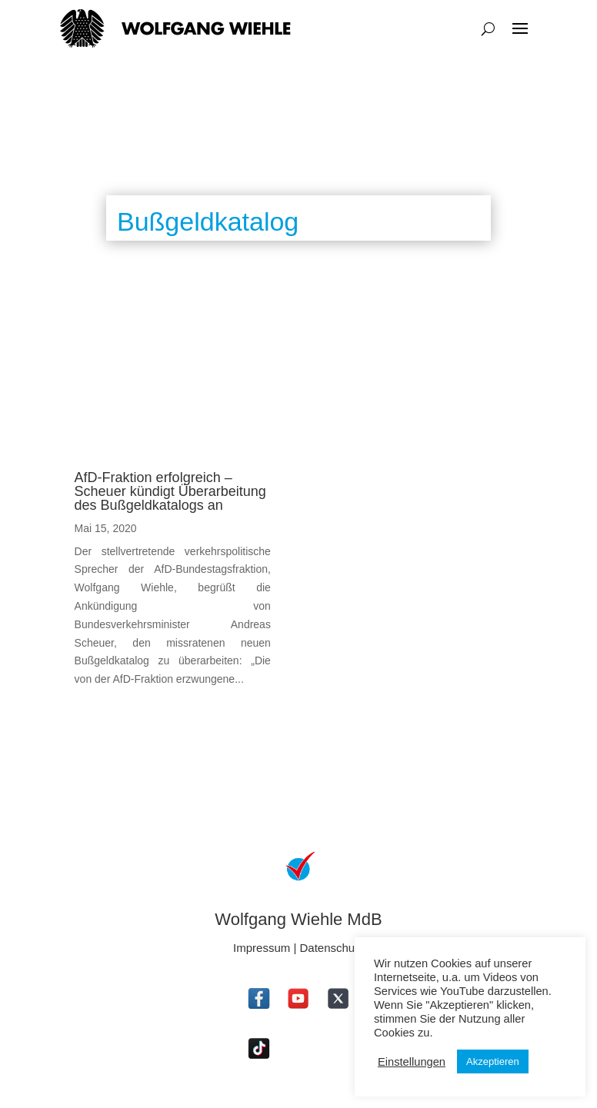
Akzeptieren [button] (492, 1061)
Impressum (261, 947)
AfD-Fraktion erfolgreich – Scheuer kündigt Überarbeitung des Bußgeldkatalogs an (170, 491)
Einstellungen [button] (411, 1062)
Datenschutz (332, 947)
